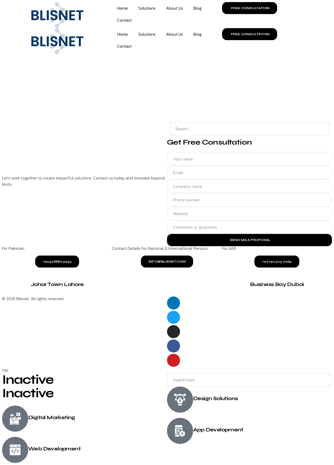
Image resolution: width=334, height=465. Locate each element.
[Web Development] (15, 450)
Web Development (54, 448)
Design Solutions (215, 398)
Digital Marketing (51, 417)
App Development (218, 429)
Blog (197, 8)
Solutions (147, 8)
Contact (124, 20)
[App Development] (180, 431)
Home (122, 8)
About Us (174, 8)
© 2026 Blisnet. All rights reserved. (33, 298)
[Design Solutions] (180, 400)
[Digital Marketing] (15, 419)
